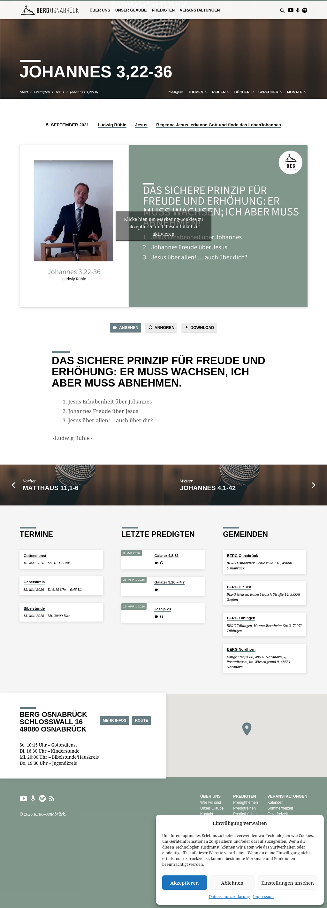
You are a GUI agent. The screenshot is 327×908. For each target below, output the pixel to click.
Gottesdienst (35, 555)
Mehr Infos (135, 714)
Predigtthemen (245, 802)
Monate (297, 92)
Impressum (263, 896)
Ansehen (123, 328)
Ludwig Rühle (112, 124)
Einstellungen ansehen (287, 883)
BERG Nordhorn (241, 649)
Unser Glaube (131, 10)
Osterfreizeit (277, 814)
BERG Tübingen (241, 618)
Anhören (161, 328)
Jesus (60, 92)
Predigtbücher (245, 814)
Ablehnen (232, 883)
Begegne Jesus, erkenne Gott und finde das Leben (208, 124)
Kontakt (206, 814)
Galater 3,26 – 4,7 (169, 582)
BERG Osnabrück (242, 555)
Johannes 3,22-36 (84, 92)
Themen (198, 92)
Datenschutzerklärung (229, 896)
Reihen (221, 92)
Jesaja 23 (162, 609)
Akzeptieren (184, 883)
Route (136, 726)
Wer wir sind (210, 802)
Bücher (244, 92)
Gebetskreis (34, 582)
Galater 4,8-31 (166, 555)
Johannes (271, 124)
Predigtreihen (244, 808)
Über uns (100, 10)
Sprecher (270, 92)
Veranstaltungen (200, 10)
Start (24, 92)
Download (202, 328)
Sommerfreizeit (280, 808)
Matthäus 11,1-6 (50, 488)
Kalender (275, 802)
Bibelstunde (34, 608)
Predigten (163, 10)
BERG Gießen (239, 587)
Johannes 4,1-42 (208, 488)
